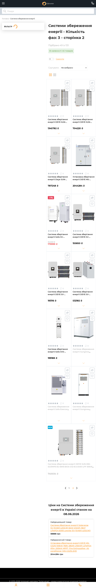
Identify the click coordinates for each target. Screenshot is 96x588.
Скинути (60, 59)
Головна (5, 19)
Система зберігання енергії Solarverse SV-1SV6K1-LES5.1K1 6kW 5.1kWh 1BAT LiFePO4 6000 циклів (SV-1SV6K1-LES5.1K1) (70, 528)
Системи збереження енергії (22, 19)
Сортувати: (53, 68)
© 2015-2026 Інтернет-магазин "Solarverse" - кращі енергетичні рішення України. (48, 581)
